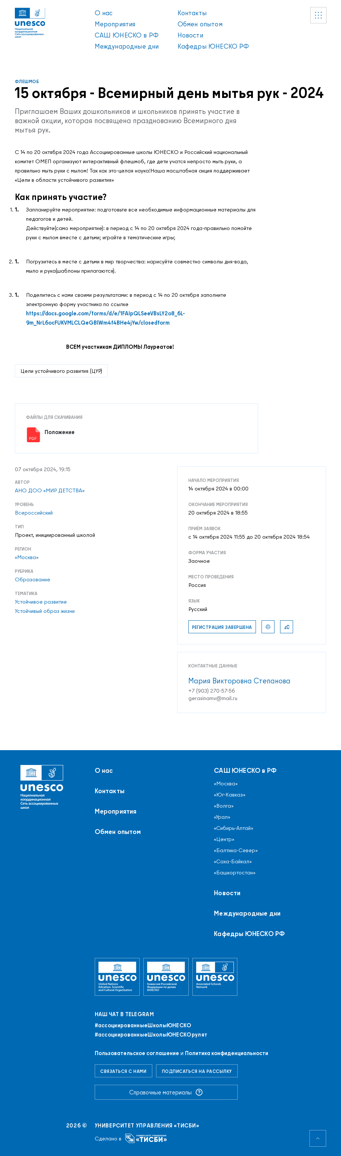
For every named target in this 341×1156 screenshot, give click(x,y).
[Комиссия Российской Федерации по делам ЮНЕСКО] (166, 976)
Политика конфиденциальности (226, 1053)
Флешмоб (27, 81)
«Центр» (224, 839)
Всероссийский (34, 512)
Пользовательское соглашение (137, 1053)
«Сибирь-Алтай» (233, 828)
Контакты (192, 12)
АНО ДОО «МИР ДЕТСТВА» (50, 490)
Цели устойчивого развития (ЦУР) (61, 371)
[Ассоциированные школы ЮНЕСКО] (215, 976)
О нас (104, 12)
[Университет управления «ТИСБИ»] (146, 1138)
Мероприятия (115, 24)
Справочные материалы (166, 1092)
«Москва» (27, 557)
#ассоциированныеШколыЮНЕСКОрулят (151, 1034)
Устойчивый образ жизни (45, 611)
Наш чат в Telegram (124, 1014)
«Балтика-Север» (236, 850)
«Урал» (222, 817)
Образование (32, 579)
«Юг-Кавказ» (230, 794)
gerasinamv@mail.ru (212, 698)
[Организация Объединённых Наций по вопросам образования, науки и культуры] (117, 976)
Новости (190, 35)
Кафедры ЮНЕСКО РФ (213, 46)
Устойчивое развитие (41, 601)
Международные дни (127, 46)
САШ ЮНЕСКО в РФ (127, 35)
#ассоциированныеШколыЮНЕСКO (143, 1025)
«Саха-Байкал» (233, 861)
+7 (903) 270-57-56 (211, 690)
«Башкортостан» (235, 872)
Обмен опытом (200, 24)
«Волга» (224, 805)
